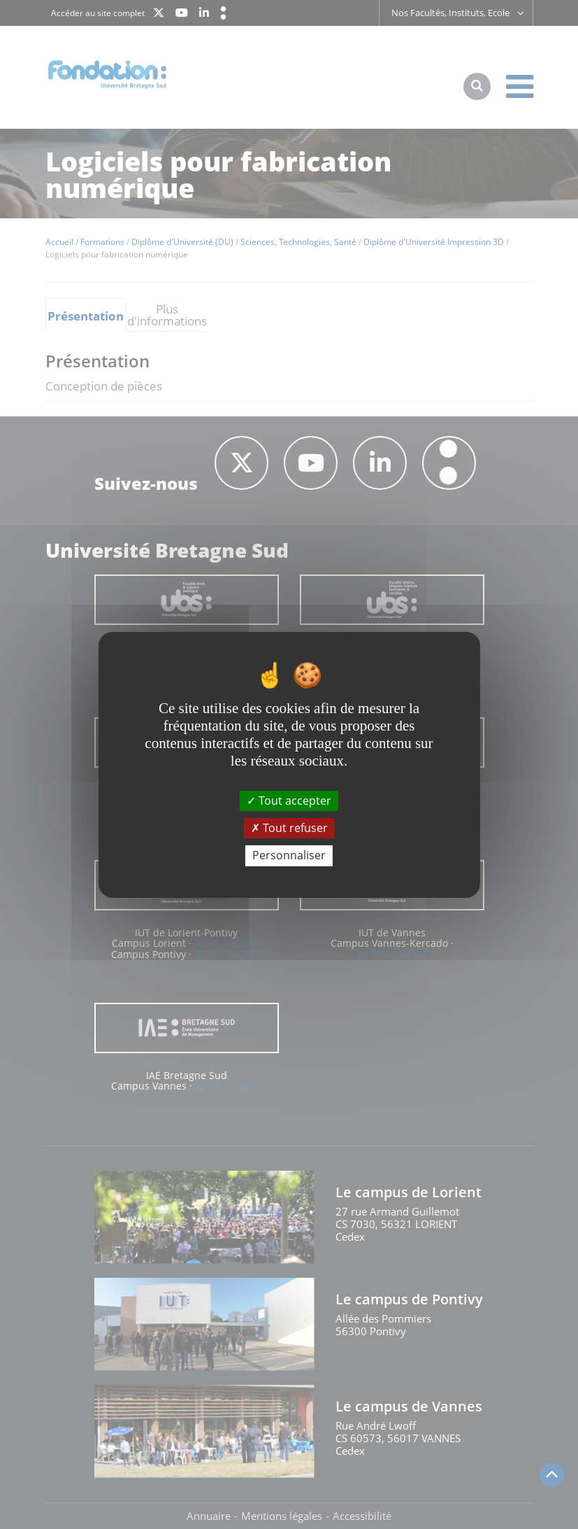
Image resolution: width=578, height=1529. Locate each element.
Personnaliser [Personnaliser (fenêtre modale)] (289, 855)
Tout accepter (289, 800)
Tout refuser (289, 828)
